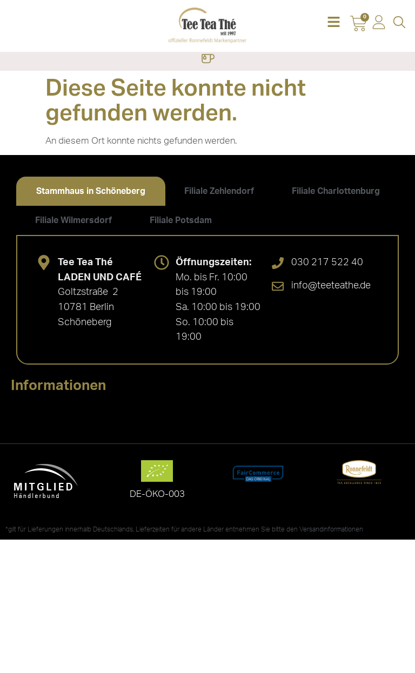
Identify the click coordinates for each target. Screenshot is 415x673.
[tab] (90, 191)
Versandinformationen (331, 529)
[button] (333, 23)
